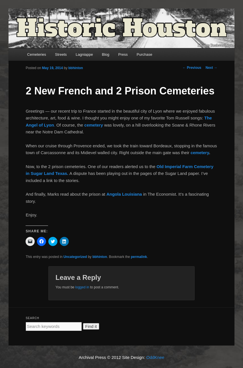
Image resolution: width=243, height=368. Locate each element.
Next (211, 68)
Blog (105, 54)
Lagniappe (84, 54)
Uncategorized (75, 257)
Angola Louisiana (124, 194)
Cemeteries (36, 54)
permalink (139, 257)
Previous (191, 68)
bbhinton (75, 68)
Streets (61, 54)
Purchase (144, 54)
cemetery (93, 125)
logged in (82, 287)
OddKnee (155, 357)
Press (123, 54)
